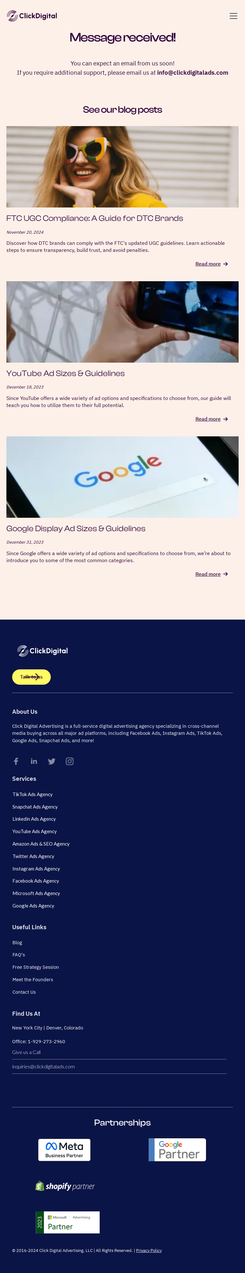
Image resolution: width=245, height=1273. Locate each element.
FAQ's (18, 955)
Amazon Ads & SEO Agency (41, 844)
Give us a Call (26, 1052)
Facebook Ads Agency (35, 881)
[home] (31, 16)
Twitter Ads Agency (33, 856)
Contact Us (24, 992)
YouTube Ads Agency (34, 831)
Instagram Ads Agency (36, 868)
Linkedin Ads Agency (34, 819)
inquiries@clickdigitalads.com (43, 1066)
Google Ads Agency (33, 905)
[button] (232, 16)
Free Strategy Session (35, 967)
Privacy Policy (149, 1250)
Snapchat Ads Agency (35, 807)
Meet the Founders (32, 979)
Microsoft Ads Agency (36, 893)
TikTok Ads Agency (32, 794)
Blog (17, 942)
